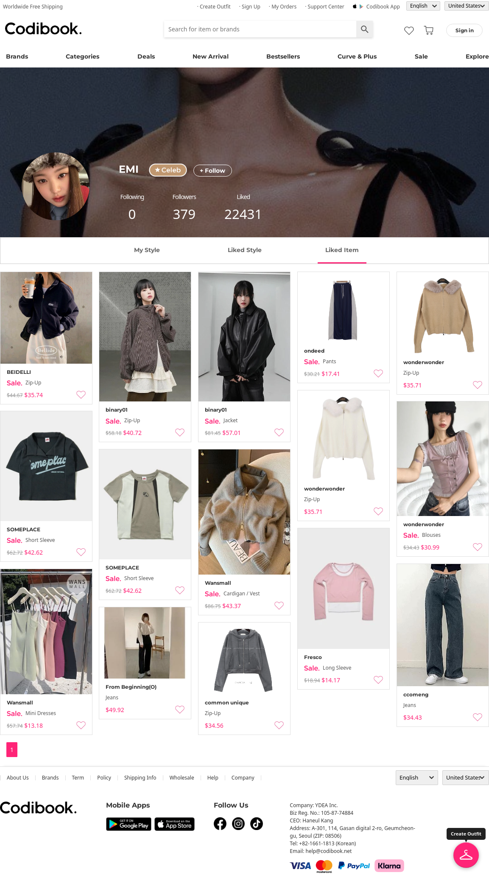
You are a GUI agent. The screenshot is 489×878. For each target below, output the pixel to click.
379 (184, 214)
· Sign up (249, 6)
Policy (104, 777)
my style (147, 250)
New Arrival (211, 56)
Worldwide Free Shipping (33, 6)
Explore (477, 56)
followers (184, 197)
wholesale (182, 777)
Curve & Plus (357, 56)
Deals (146, 56)
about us (18, 777)
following (132, 197)
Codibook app (383, 6)
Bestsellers (283, 56)
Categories (82, 56)
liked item (342, 250)
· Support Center (324, 6)
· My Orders (282, 6)
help (212, 777)
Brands (17, 56)
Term (78, 777)
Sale (421, 56)
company (243, 777)
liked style (245, 250)
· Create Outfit (214, 6)
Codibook (43, 28)
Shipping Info (140, 777)
